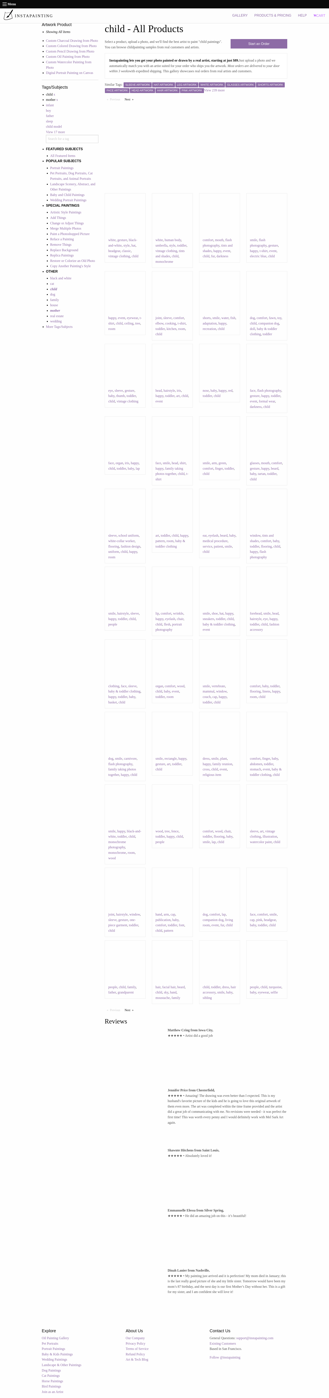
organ (119, 463)
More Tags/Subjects (59, 326)
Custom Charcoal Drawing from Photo (72, 40)
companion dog (268, 323)
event (226, 251)
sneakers (208, 619)
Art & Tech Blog (137, 1359)
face (253, 390)
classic (126, 251)
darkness (222, 256)
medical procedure (215, 541)
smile (253, 240)
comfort (208, 240)
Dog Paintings (51, 1370)
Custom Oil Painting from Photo (68, 56)
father (50, 116)
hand (158, 914)
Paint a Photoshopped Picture (70, 234)
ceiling (128, 323)
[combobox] (72, 139)
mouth (219, 240)
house (54, 305)
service (207, 546)
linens (266, 691)
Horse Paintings (52, 1381)
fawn (272, 318)
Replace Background (64, 250)
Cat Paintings (51, 1375)
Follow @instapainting (225, 1357)
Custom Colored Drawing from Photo (71, 46)
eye (110, 390)
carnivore (130, 758)
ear (205, 535)
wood (181, 686)
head (158, 390)
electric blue (258, 256)
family (54, 300)
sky (166, 992)
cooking (170, 323)
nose (206, 390)
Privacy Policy (135, 1343)
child (135, 256)
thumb (120, 396)
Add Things (58, 217)
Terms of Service (137, 1349)
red (230, 390)
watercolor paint (261, 842)
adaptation (210, 323)
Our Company (135, 1338)
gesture (122, 240)
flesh (167, 624)
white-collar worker (121, 541)
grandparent (126, 992)
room (111, 329)
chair (180, 619)
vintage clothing (119, 256)
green (222, 463)
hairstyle (169, 390)
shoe (215, 613)
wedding (56, 321)
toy (279, 318)
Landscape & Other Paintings (61, 1365)
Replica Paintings (62, 255)
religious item (212, 775)
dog (52, 294)
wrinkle (178, 613)
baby (111, 396)
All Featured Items (62, 156)
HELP (302, 15)
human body (173, 240)
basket (112, 702)
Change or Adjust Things (67, 223)
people (112, 624)
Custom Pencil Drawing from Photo (70, 51)
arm (214, 463)
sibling (207, 998)
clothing (113, 686)
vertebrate (218, 686)
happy (217, 251)
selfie (274, 992)
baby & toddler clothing (219, 624)
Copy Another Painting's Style (70, 266)
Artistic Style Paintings (65, 212)
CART (319, 15)
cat (52, 283)
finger (219, 468)
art (178, 396)
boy (48, 110)
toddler (182, 245)
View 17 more (55, 132)
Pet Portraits (50, 1343)
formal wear (267, 401)
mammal (208, 691)
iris (179, 390)
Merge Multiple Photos (65, 228)
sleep (49, 121)
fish (232, 318)
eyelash (213, 535)
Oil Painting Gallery (55, 1338)
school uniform (128, 535)
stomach (255, 769)
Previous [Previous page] (116, 99)
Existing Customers (223, 1343)
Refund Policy (135, 1354)
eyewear (132, 318)
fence (175, 831)
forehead (256, 613)
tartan (261, 474)
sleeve (167, 318)
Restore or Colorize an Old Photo (72, 261)
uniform (113, 551)
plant (223, 758)
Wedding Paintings (54, 1359)
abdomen (256, 764)
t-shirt (264, 251)
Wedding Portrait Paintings (68, 200)
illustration (269, 836)
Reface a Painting (62, 239)
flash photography (269, 390)
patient (218, 546)
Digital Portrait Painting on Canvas (69, 73)
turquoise (275, 987)
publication (163, 920)
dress (206, 758)
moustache (162, 998)
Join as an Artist (52, 1392)
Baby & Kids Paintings (57, 1354)
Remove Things (60, 244)
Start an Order (258, 44)
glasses (254, 463)
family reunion (222, 764)
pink (259, 920)
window (255, 535)
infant (50, 105)
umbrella (161, 245)
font (181, 925)
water (225, 318)
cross (206, 769)
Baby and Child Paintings (67, 195)
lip (157, 613)
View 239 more (214, 90)
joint (158, 318)
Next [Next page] (130, 99)
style (126, 245)
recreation (209, 329)
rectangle (170, 758)
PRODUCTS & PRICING (272, 15)
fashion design (130, 546)
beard (274, 468)
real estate (57, 316)
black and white (60, 278)
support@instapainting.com (254, 1338)
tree (137, 323)
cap (214, 697)
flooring (113, 546)
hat (133, 245)
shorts (207, 318)
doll (252, 329)
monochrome (164, 261)
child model (54, 126)
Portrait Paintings (62, 168)
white (112, 240)
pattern (160, 541)
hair (158, 987)
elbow (159, 323)
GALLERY (240, 15)
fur (213, 256)
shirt (183, 463)
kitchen (171, 329)
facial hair (169, 987)
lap (138, 468)
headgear (114, 251)
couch (207, 697)
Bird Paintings (51, 1386)
